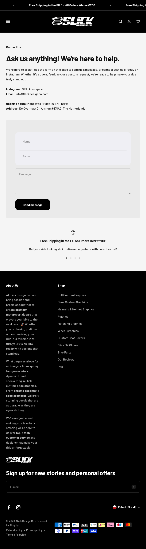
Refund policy (14, 530)
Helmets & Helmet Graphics (76, 309)
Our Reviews (66, 359)
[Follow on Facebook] (8, 507)
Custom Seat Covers (71, 338)
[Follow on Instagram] (18, 507)
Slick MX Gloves (68, 345)
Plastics (63, 316)
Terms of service (16, 534)
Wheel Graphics (68, 331)
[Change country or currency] (126, 507)
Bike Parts (64, 352)
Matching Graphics (70, 323)
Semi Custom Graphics (73, 302)
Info (60, 366)
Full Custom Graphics (72, 295)
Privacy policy (34, 530)
